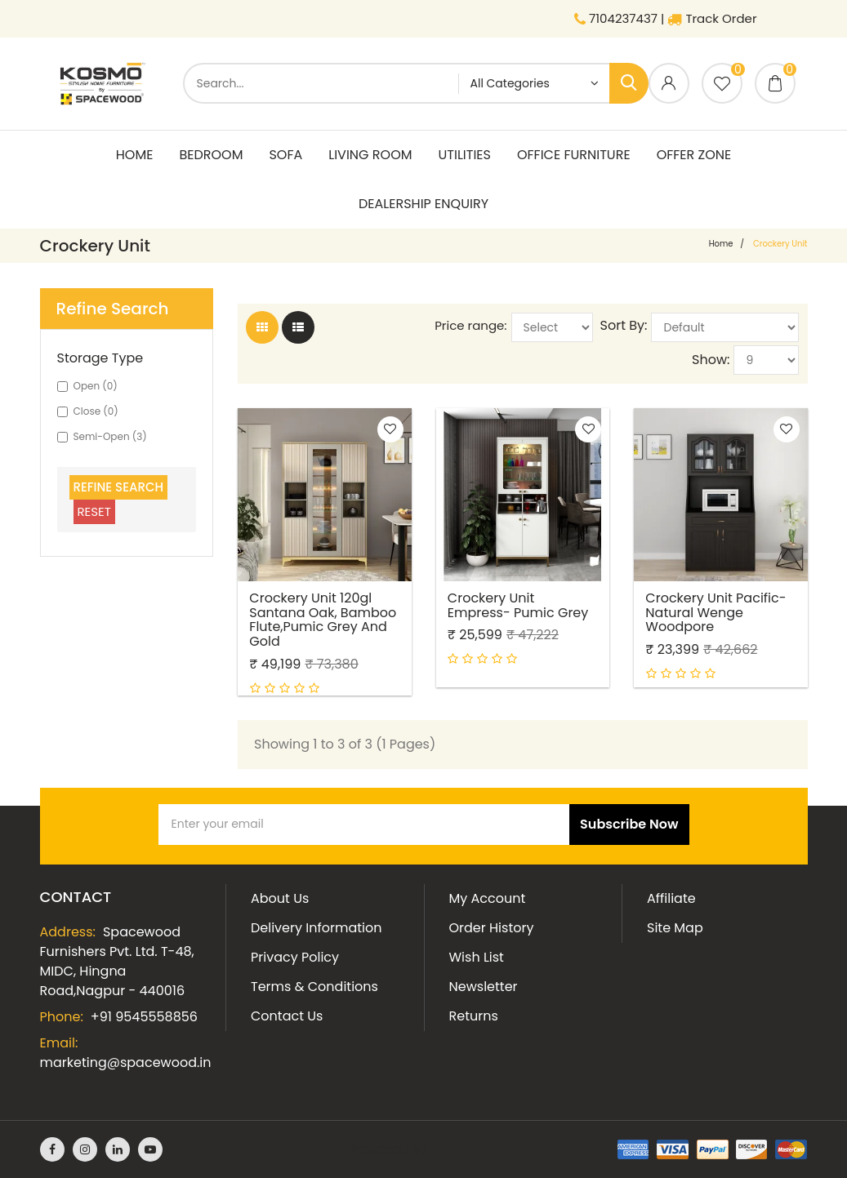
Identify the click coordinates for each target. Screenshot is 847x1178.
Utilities (465, 154)
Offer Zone (694, 154)
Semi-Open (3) (102, 436)
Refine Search (119, 487)
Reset (94, 511)
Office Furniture (574, 154)
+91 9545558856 (144, 1016)
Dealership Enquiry (423, 203)
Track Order (711, 18)
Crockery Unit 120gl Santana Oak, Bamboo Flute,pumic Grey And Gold (323, 618)
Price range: (470, 326)
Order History (491, 927)
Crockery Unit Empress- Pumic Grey (518, 603)
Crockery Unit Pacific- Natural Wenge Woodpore (716, 610)
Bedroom (211, 154)
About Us (280, 898)
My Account (487, 898)
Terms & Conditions (314, 986)
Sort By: (624, 326)
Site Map (675, 927)
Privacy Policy (295, 957)
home (721, 244)
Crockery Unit (780, 244)
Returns (473, 1016)
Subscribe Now (629, 824)
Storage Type (100, 358)
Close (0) (87, 411)
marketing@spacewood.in (126, 1062)
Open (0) (87, 386)
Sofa (285, 154)
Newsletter (483, 986)
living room (370, 154)
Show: (710, 360)
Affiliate (671, 898)
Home (135, 154)
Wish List (476, 957)
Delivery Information (316, 927)
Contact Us (287, 1016)
